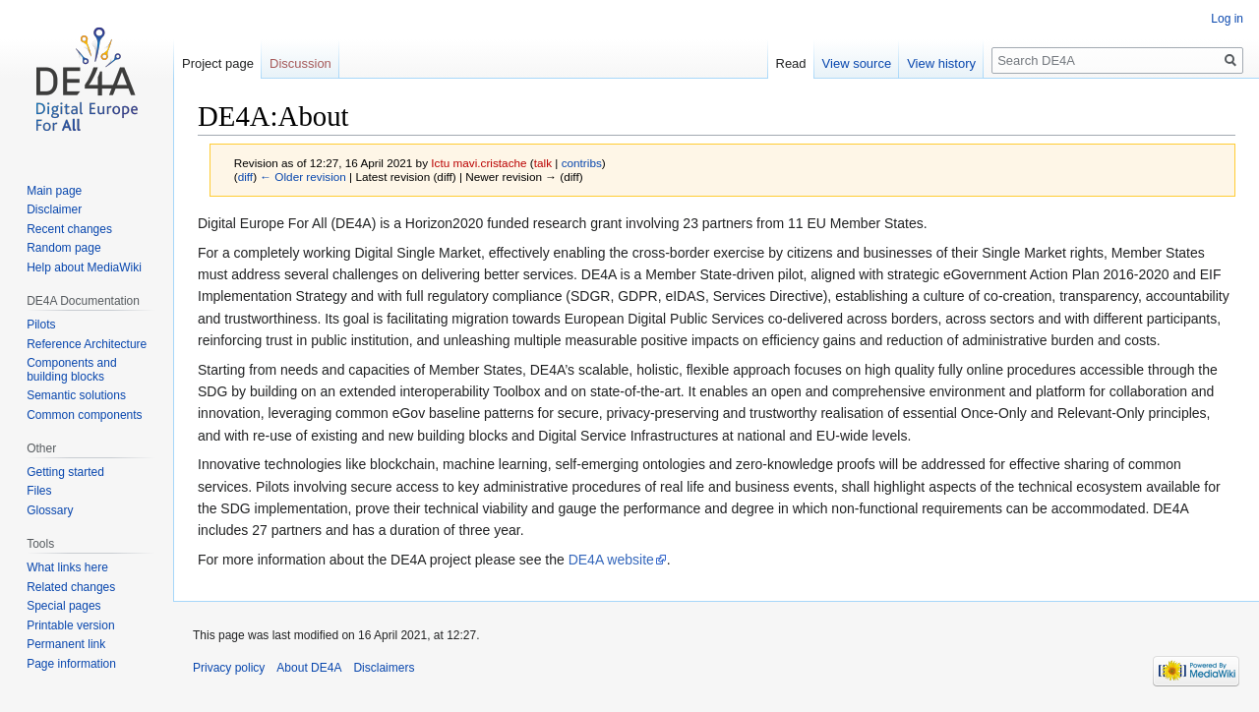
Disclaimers (383, 668)
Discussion (300, 63)
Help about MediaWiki (84, 267)
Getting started (65, 472)
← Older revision (303, 176)
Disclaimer (54, 209)
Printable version (70, 625)
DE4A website (611, 559)
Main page (54, 191)
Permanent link (66, 644)
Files (39, 491)
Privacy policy (229, 668)
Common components (84, 415)
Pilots (41, 324)
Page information (71, 664)
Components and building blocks (71, 370)
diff (245, 176)
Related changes (71, 587)
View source (857, 63)
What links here (67, 567)
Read (791, 63)
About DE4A (308, 668)
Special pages (63, 606)
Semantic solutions (76, 395)
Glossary (50, 510)
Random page (63, 248)
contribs (582, 162)
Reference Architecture (87, 344)
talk (543, 162)
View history (941, 63)
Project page (218, 63)
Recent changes (69, 229)
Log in (1227, 19)
